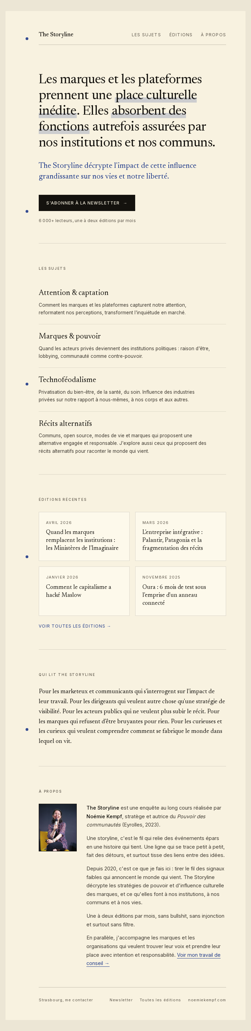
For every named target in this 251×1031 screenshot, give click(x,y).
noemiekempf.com (207, 999)
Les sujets (146, 34)
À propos (213, 34)
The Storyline (56, 35)
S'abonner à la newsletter (87, 203)
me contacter (79, 999)
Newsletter (121, 999)
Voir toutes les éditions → (75, 626)
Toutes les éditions (161, 999)
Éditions (181, 34)
